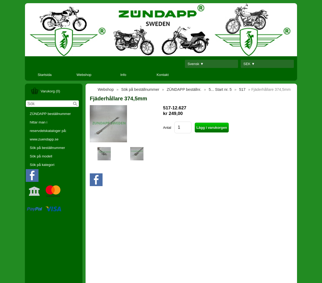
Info (123, 75)
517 (242, 89)
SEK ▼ (249, 64)
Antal (167, 128)
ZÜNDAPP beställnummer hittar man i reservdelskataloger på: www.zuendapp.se (50, 126)
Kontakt (162, 75)
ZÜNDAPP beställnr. (184, 89)
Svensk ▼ (196, 64)
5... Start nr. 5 (220, 89)
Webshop (84, 75)
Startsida (45, 75)
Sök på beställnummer (47, 148)
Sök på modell (41, 156)
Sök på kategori (42, 165)
